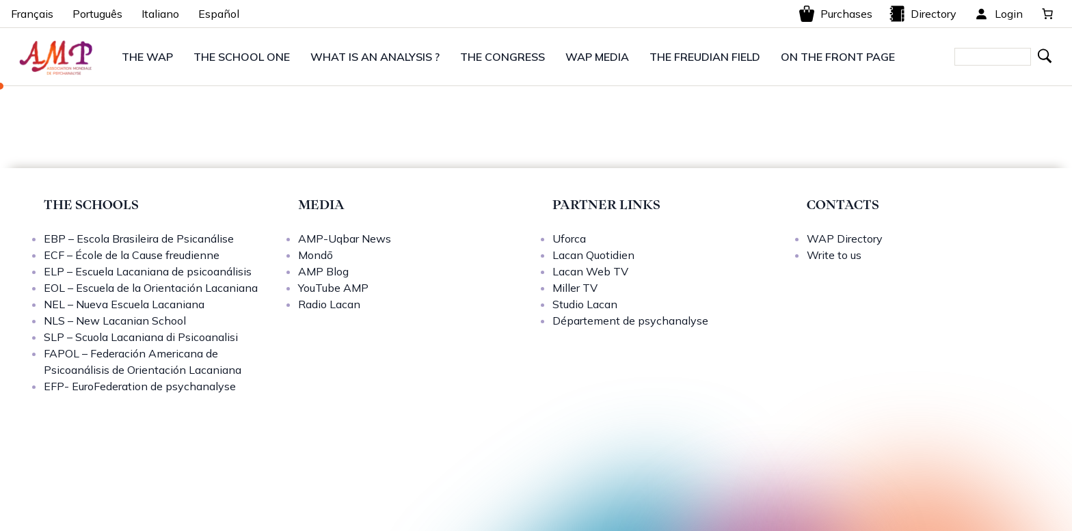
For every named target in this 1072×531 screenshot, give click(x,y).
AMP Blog (323, 271)
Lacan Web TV (590, 271)
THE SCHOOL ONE (241, 57)
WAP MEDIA (597, 57)
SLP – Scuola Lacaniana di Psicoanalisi (141, 337)
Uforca (569, 238)
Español (218, 14)
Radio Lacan (329, 304)
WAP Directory (845, 238)
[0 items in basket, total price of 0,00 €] (1047, 13)
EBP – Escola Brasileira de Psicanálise (139, 238)
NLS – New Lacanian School (115, 320)
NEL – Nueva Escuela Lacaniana (124, 304)
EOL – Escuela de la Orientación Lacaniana (151, 288)
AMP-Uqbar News (344, 238)
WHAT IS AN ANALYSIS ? (375, 57)
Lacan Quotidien (593, 255)
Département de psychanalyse (630, 320)
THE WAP (147, 57)
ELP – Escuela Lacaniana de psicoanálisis (148, 271)
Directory (922, 13)
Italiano (160, 14)
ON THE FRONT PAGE (838, 57)
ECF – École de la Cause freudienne (131, 255)
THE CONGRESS (502, 57)
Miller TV (575, 288)
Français (32, 14)
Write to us (834, 255)
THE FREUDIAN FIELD (704, 57)
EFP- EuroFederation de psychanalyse (140, 386)
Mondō (315, 255)
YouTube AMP (333, 288)
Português (97, 14)
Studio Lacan (584, 304)
